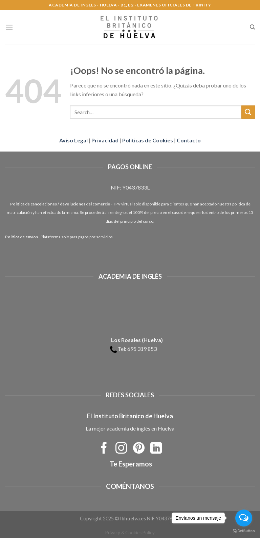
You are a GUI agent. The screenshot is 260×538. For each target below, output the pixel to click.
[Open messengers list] (243, 518)
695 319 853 (142, 348)
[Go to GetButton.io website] (244, 531)
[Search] (252, 27)
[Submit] (248, 112)
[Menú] (9, 27)
